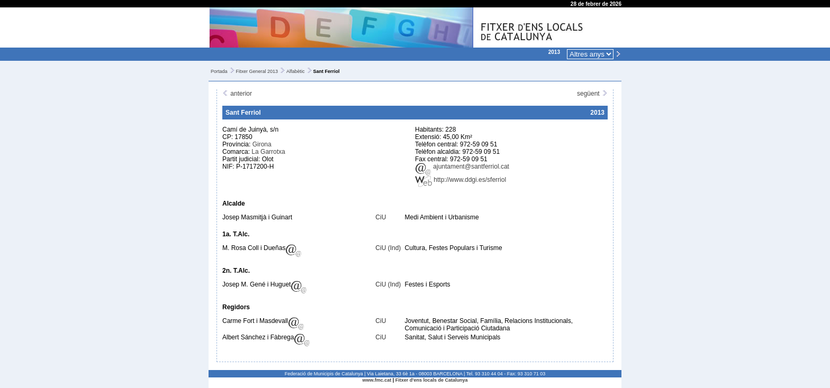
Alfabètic (295, 71)
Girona (262, 144)
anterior (237, 93)
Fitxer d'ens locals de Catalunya (431, 380)
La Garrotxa (268, 151)
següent (592, 93)
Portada (219, 71)
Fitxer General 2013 (257, 71)
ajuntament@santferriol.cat (462, 166)
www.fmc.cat (377, 380)
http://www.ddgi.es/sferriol (460, 179)
